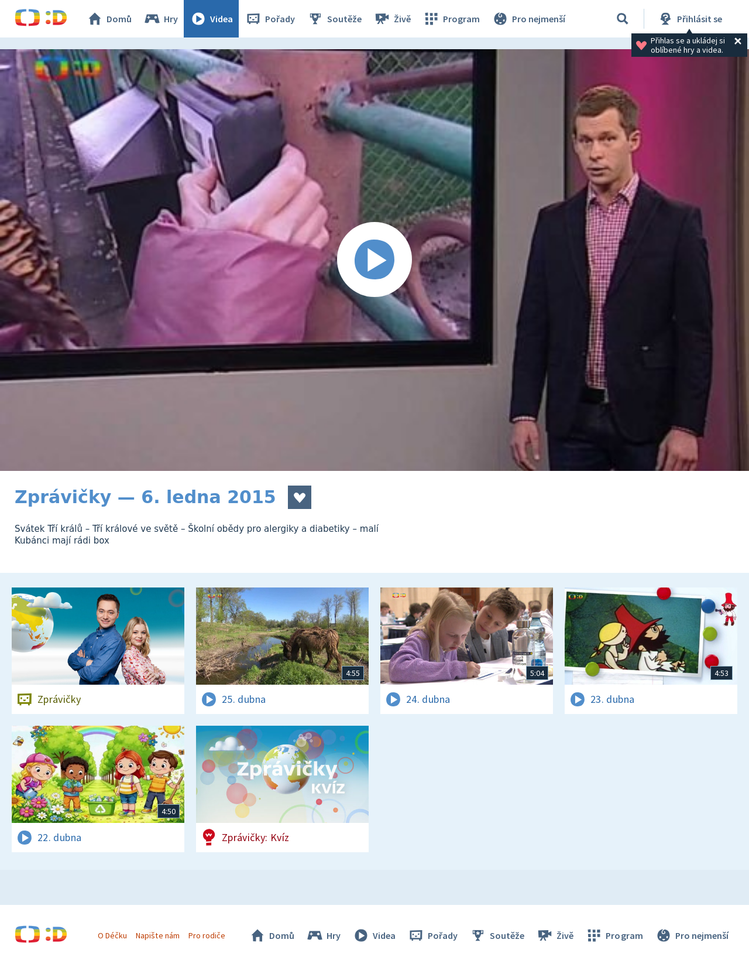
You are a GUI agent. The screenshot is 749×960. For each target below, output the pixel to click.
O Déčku (112, 935)
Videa (211, 19)
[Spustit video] (374, 260)
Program (451, 19)
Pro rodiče (206, 935)
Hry (160, 19)
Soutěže (334, 19)
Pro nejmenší (528, 19)
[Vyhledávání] (623, 18)
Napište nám (157, 935)
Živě (392, 19)
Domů (109, 19)
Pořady (270, 19)
